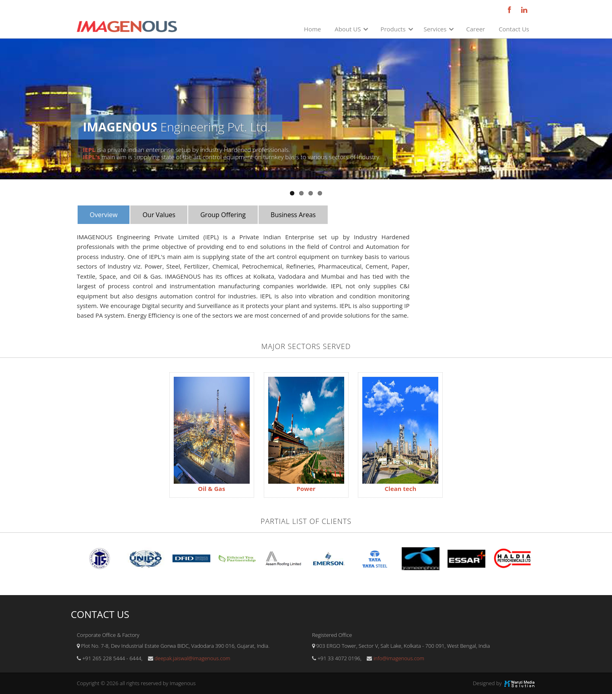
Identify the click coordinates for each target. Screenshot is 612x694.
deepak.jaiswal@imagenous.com (192, 658)
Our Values (158, 214)
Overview (103, 214)
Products (392, 29)
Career (475, 29)
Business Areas (293, 214)
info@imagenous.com (399, 658)
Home (312, 29)
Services (435, 29)
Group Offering (223, 214)
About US (348, 29)
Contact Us (514, 29)
